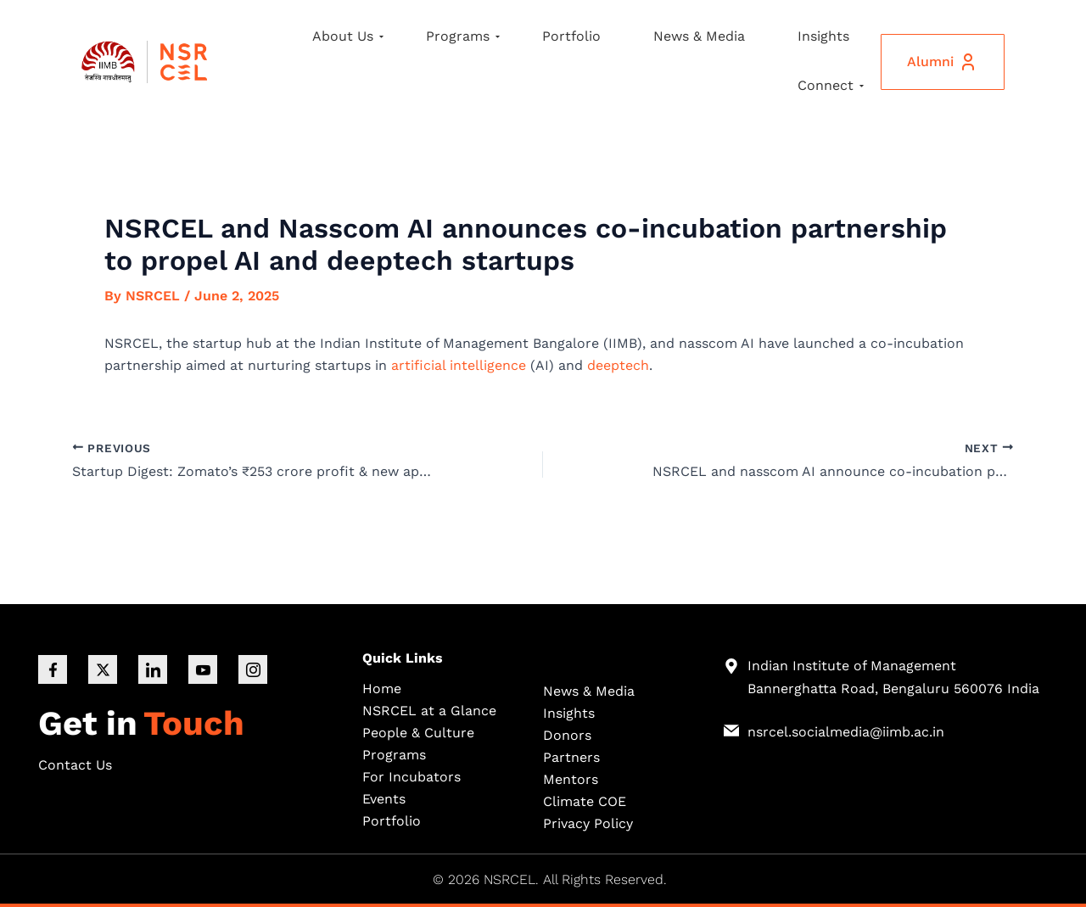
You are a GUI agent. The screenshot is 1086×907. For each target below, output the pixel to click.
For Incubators (411, 777)
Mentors (570, 779)
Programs (463, 36)
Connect (831, 85)
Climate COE (584, 801)
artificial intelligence (458, 365)
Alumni (942, 62)
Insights (823, 36)
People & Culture (418, 733)
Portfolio (571, 36)
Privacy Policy (588, 823)
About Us (347, 36)
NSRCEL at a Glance (429, 711)
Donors (567, 735)
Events (384, 799)
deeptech (618, 365)
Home (381, 688)
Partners (571, 757)
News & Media (699, 36)
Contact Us (75, 765)
